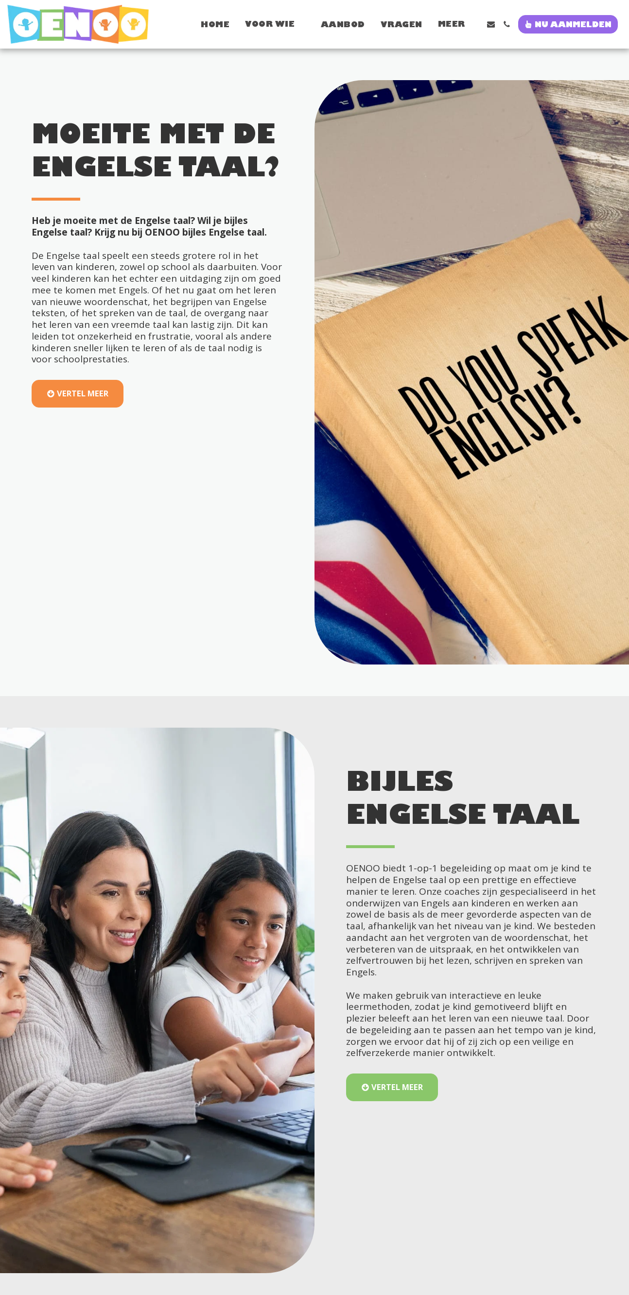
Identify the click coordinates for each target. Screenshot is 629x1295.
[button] (213, 24)
